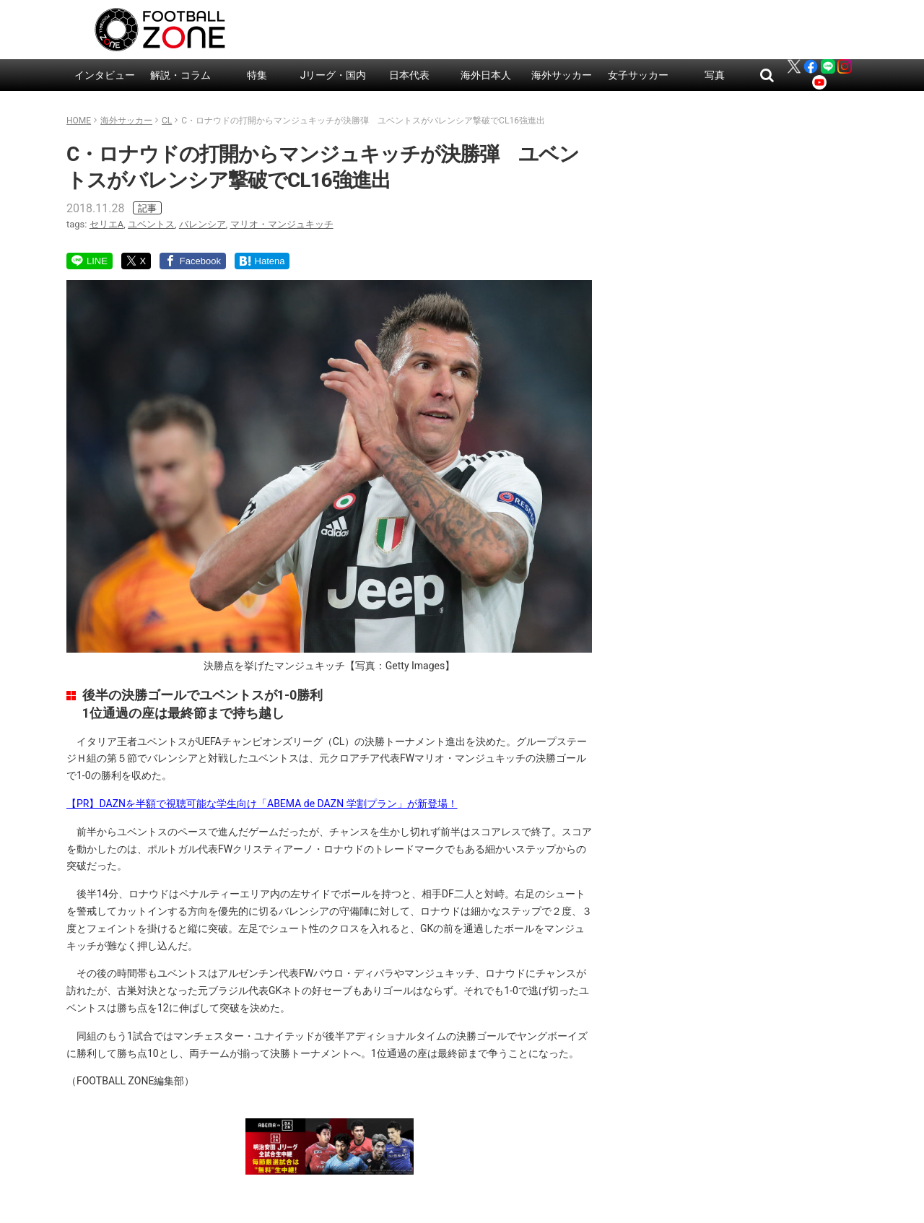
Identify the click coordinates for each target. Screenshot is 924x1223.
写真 (715, 75)
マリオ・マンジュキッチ (282, 224)
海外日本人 (486, 75)
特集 (257, 75)
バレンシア (202, 224)
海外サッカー (561, 75)
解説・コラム (180, 75)
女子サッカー (638, 75)
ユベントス (151, 224)
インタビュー (104, 75)
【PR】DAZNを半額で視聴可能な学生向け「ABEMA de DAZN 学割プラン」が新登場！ (262, 803)
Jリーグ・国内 (333, 75)
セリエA (106, 224)
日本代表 (409, 75)
